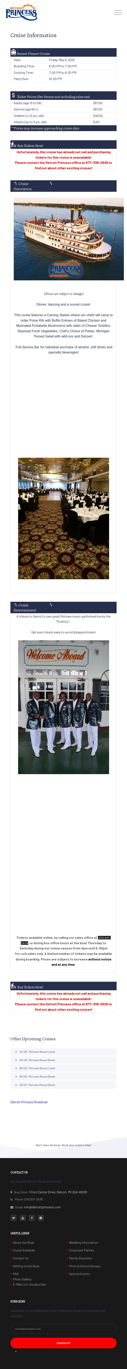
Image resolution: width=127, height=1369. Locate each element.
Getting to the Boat (26, 1266)
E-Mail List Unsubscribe (29, 1284)
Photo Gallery (22, 1279)
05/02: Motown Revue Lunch (35, 1068)
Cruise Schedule (24, 1250)
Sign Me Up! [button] (64, 1342)
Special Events (79, 1274)
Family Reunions (80, 1258)
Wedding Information (83, 1242)
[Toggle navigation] (118, 12)
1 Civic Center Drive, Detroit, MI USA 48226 (58, 1192)
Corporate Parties (81, 1250)
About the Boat (23, 1242)
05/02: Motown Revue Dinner (35, 1076)
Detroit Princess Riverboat (29, 1102)
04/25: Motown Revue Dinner (35, 1060)
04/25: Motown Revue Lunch (35, 1051)
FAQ (16, 1274)
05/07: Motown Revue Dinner (35, 1085)
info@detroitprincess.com (42, 1207)
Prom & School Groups (84, 1266)
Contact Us (21, 1258)
